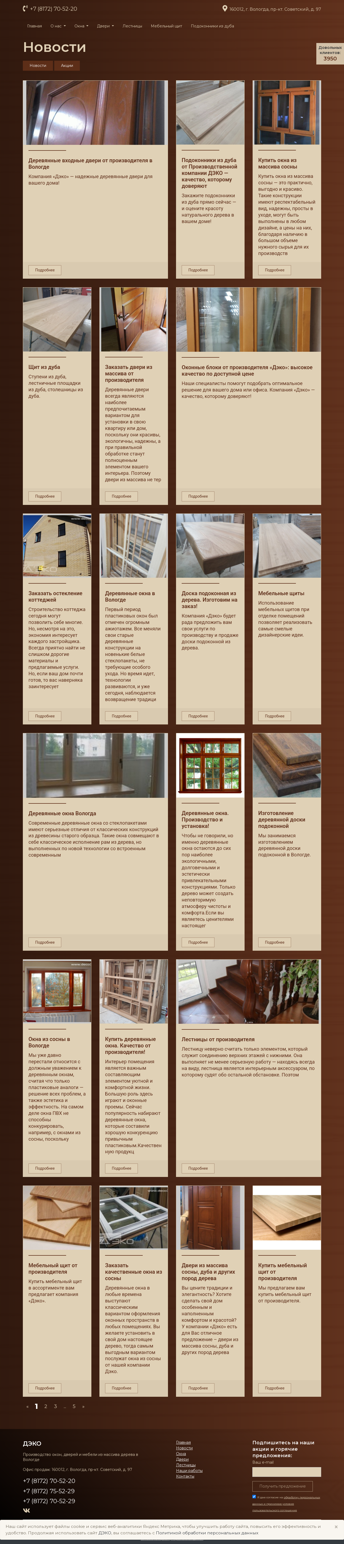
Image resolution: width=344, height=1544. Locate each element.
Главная (34, 26)
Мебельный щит (166, 26)
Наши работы (189, 1470)
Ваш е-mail (263, 1462)
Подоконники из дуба (212, 26)
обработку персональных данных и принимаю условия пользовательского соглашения (286, 1504)
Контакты (185, 1476)
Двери (182, 1459)
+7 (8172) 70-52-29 (49, 1501)
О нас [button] (57, 26)
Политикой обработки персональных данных (207, 1532)
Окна (181, 1453)
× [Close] (336, 1527)
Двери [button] (104, 26)
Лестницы (132, 26)
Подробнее (45, 270)
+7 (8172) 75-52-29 (49, 1491)
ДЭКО (32, 1443)
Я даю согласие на (286, 1504)
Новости (184, 1448)
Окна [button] (79, 26)
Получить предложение (282, 1486)
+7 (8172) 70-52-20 (53, 9)
